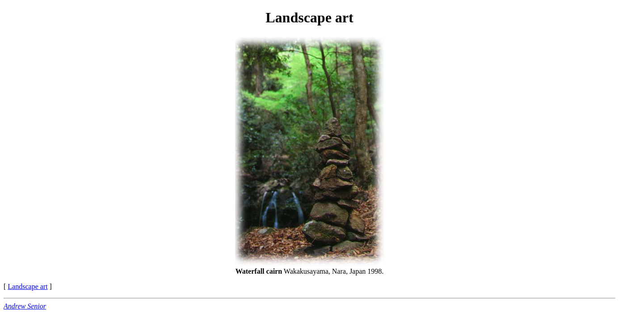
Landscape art (27, 286)
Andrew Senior (25, 306)
